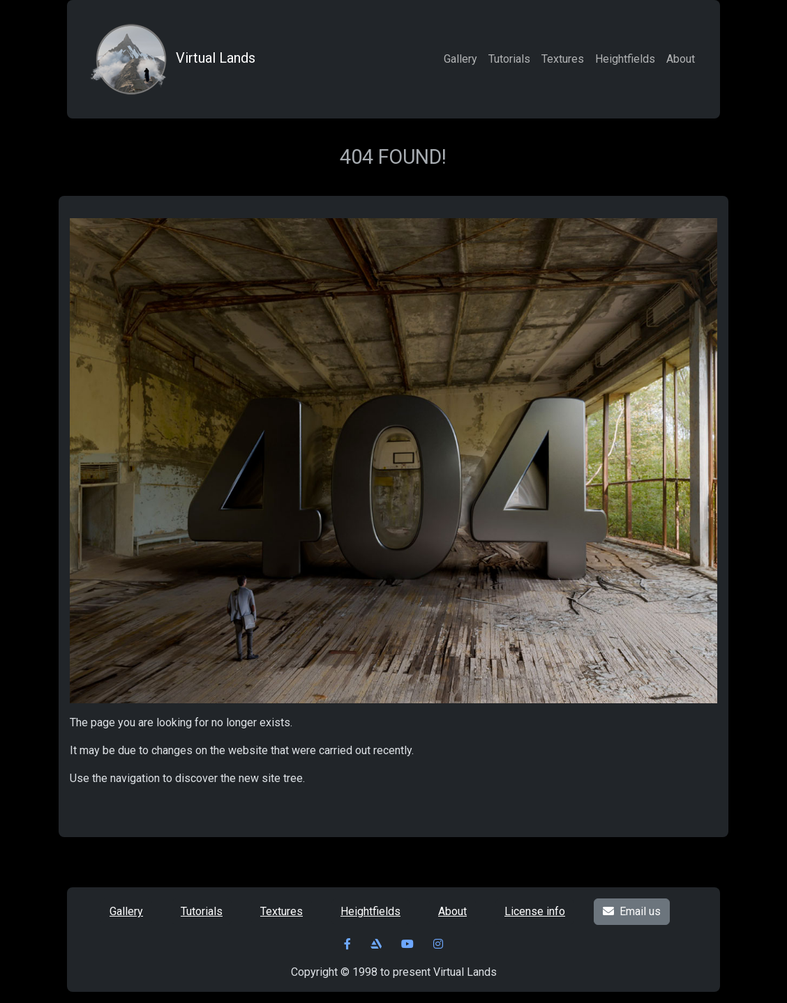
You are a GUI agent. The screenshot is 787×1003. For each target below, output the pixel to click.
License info (534, 911)
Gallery (460, 59)
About (680, 59)
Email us (632, 911)
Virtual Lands (171, 59)
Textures (562, 59)
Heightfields (625, 59)
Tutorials (509, 59)
